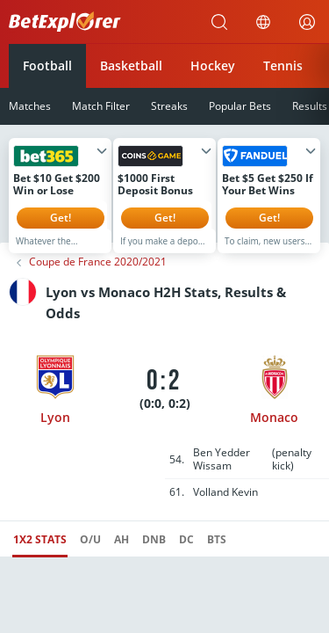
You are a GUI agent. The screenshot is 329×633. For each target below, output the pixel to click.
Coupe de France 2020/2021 (98, 275)
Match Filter (101, 105)
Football (47, 65)
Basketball (131, 65)
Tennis (283, 65)
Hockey (212, 65)
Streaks (169, 105)
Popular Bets (240, 105)
